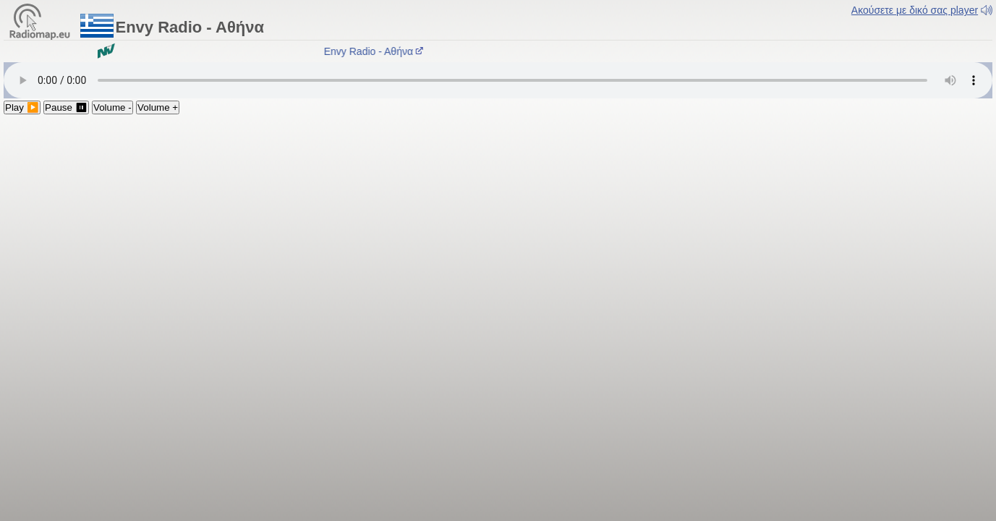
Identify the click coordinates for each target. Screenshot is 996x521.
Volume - (112, 107)
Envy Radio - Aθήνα (375, 51)
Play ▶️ (22, 107)
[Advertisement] (498, 223)
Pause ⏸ (66, 107)
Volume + (157, 107)
